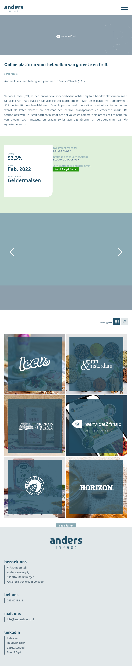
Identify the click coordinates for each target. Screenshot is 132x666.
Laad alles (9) (66, 525)
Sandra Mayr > (62, 150)
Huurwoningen (16, 642)
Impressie (12, 73)
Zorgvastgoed (16, 647)
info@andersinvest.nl (20, 619)
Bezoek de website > (66, 159)
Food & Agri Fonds (65, 169)
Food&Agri (14, 652)
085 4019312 (15, 600)
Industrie (12, 638)
